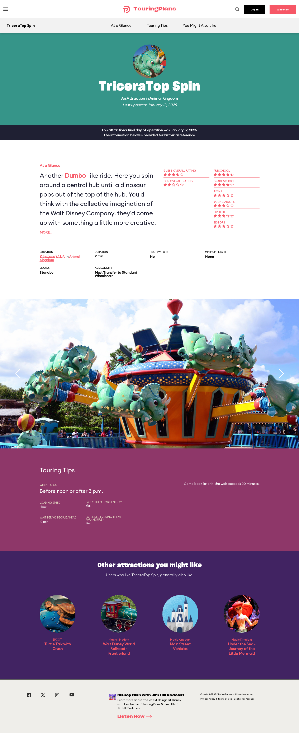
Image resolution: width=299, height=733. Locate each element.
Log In (254, 9)
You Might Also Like (199, 25)
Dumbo (75, 175)
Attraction (136, 98)
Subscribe (282, 9)
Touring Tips (157, 25)
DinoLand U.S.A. (52, 256)
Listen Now (136, 717)
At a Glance (121, 25)
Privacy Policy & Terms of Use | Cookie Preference (227, 698)
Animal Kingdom (163, 98)
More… (46, 232)
